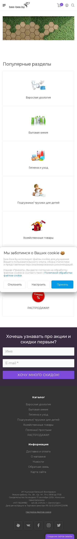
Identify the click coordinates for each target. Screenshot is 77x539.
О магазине (38, 456)
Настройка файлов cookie (38, 512)
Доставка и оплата (38, 451)
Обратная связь (38, 466)
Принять (62, 284)
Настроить (38, 284)
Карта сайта (38, 472)
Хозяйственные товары (38, 424)
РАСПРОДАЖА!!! (38, 435)
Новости (38, 461)
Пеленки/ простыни (38, 430)
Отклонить (15, 284)
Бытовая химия (38, 409)
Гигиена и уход (38, 414)
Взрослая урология (38, 404)
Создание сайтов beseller (59, 536)
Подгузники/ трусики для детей (38, 419)
